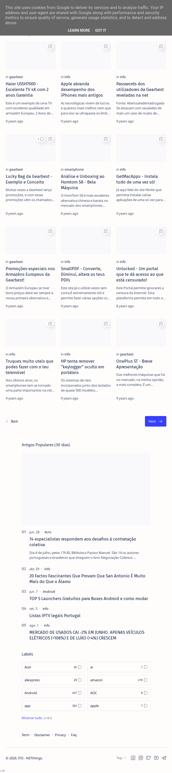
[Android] (49, 591)
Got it (100, 30)
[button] (40, 139)
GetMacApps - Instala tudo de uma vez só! (137, 179)
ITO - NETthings (30, 763)
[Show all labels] (37, 717)
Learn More (79, 30)
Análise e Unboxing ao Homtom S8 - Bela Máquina (82, 182)
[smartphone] (74, 169)
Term (25, 735)
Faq (74, 735)
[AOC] (119, 693)
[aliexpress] (53, 680)
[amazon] (119, 680)
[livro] (48, 532)
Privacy (60, 735)
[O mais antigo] (155, 421)
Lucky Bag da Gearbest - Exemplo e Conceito (29, 179)
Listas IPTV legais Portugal (54, 615)
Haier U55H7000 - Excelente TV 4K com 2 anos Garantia (27, 89)
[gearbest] (16, 76)
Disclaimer (42, 735)
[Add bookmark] (50, 46)
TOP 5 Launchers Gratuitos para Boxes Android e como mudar (88, 598)
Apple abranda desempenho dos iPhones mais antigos (82, 89)
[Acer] (53, 667)
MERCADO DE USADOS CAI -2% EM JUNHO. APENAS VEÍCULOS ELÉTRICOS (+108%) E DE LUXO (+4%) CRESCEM (86, 635)
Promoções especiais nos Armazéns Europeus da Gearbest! (30, 274)
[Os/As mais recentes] (11, 421)
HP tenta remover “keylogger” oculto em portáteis (82, 367)
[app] (53, 706)
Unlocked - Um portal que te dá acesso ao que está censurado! (139, 274)
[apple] (119, 706)
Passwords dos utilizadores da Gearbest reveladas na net (140, 89)
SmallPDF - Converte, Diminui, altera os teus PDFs (83, 274)
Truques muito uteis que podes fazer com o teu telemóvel (29, 367)
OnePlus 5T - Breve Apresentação (134, 364)
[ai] (119, 667)
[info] (67, 76)
